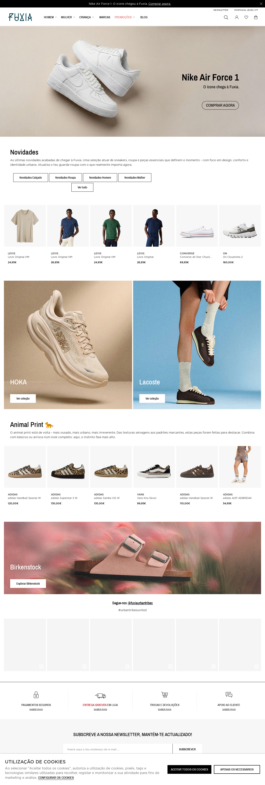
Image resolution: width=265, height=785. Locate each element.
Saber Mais (100, 709)
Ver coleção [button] (23, 398)
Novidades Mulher (134, 177)
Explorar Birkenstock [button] (28, 583)
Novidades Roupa (65, 177)
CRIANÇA (85, 18)
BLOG (144, 18)
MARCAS (104, 18)
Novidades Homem (100, 177)
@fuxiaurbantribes (140, 603)
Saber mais (36, 709)
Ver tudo (82, 187)
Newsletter (220, 10)
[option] (129, 3)
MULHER (66, 18)
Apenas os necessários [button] (237, 769)
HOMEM (49, 18)
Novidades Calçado (30, 177)
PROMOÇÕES (123, 18)
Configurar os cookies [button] (56, 778)
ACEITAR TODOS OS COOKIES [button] (189, 769)
